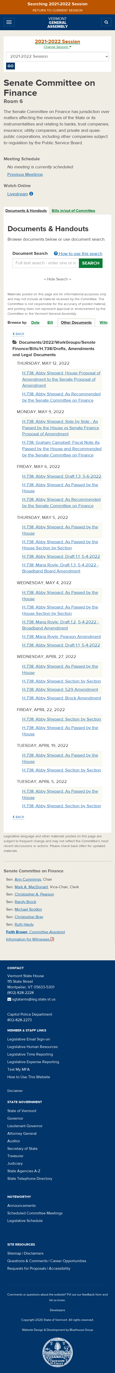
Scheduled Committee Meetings (35, 1213)
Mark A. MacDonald (31, 887)
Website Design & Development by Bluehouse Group (57, 1330)
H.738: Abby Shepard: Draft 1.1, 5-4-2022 (61, 556)
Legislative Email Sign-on (28, 1039)
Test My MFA (18, 1069)
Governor (15, 1118)
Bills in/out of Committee (73, 210)
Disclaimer (15, 1091)
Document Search (57, 253)
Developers (57, 1310)
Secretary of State (22, 1148)
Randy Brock (25, 901)
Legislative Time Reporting (30, 1054)
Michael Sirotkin (28, 909)
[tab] (26, 211)
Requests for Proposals (26, 1268)
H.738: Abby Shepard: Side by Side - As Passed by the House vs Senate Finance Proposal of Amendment (60, 428)
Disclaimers (33, 1253)
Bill (50, 322)
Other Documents (76, 322)
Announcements (21, 1205)
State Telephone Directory (29, 1178)
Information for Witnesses (30, 939)
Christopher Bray (29, 917)
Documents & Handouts (26, 210)
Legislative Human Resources (32, 1046)
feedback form (92, 1295)
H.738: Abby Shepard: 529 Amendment (60, 689)
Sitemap (14, 1253)
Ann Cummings (28, 879)
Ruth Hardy (24, 924)
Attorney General (22, 1133)
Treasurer (15, 1156)
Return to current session (58, 10)
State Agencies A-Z (23, 1171)
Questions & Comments (27, 1261)
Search (90, 263)
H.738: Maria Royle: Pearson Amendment (61, 636)
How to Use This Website (28, 1077)
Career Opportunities (68, 1261)
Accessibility (59, 1268)
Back (18, 334)
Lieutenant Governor (24, 1126)
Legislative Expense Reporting (33, 1061)
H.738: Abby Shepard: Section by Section (61, 681)
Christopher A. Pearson (34, 894)
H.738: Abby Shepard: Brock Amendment (61, 698)
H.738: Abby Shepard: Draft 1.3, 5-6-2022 (61, 476)
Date (35, 322)
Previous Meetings (25, 174)
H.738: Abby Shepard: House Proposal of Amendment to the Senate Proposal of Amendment (61, 379)
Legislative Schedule (25, 1220)
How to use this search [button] (78, 254)
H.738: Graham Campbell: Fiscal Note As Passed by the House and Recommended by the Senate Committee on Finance (62, 449)
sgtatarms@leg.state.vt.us (31, 999)
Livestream (17, 194)
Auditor (13, 1141)
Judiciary (15, 1163)
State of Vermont (21, 1110)
